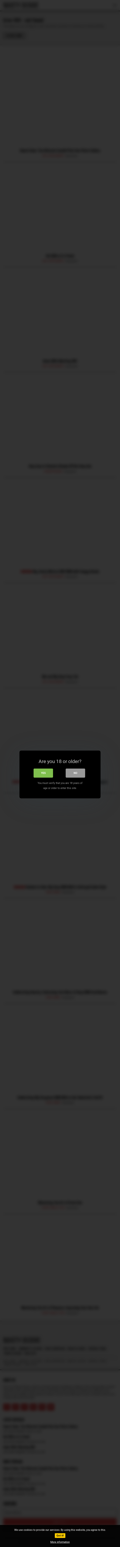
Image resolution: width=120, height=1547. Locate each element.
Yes (43, 772)
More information (60, 1542)
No (75, 772)
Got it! (60, 1535)
